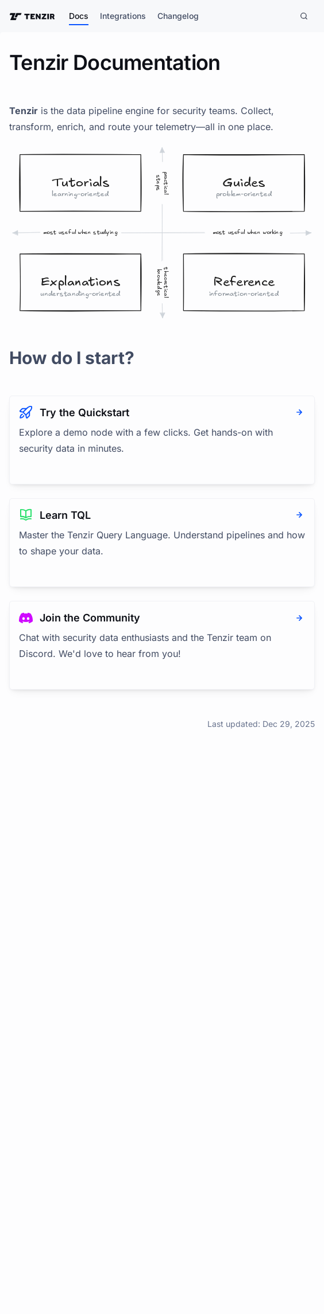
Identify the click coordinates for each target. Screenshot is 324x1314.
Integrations (123, 16)
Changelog (178, 16)
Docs (78, 16)
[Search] (304, 16)
